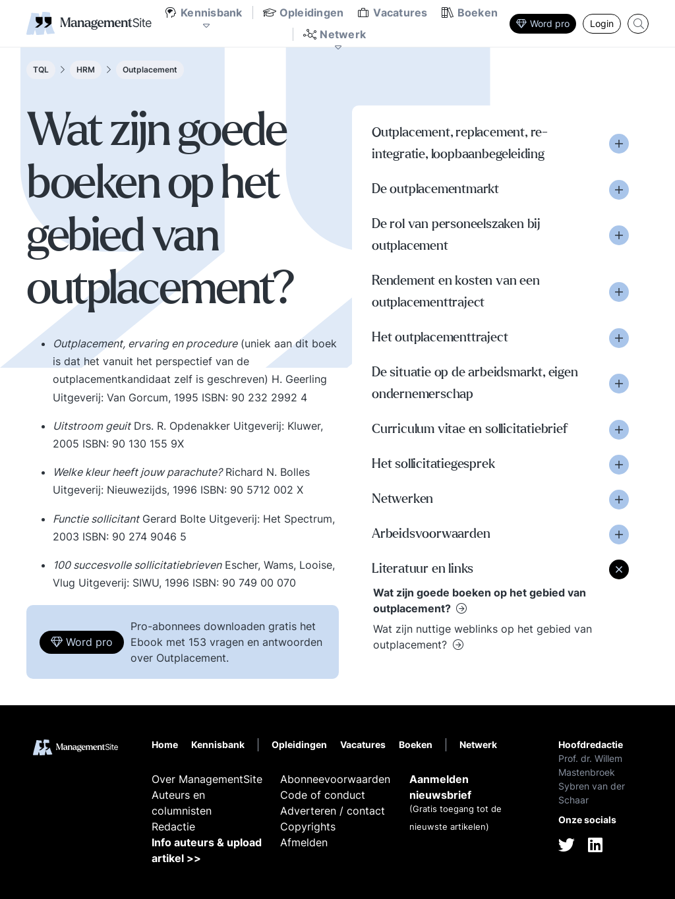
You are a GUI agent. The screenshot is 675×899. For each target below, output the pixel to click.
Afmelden (304, 842)
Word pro (543, 23)
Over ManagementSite (207, 779)
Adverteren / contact (332, 810)
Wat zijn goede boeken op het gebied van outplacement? (479, 600)
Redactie (173, 826)
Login (602, 23)
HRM (85, 69)
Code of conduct (322, 794)
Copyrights (308, 826)
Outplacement (150, 69)
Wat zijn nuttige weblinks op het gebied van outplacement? (482, 636)
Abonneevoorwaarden (335, 779)
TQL (41, 69)
